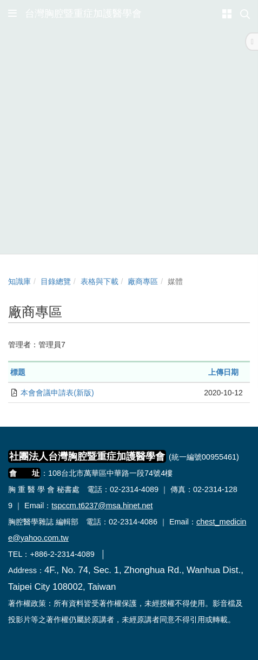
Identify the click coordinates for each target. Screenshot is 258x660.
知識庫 (19, 281)
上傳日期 (223, 372)
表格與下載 (99, 281)
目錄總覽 (56, 281)
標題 (17, 372)
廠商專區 (143, 281)
